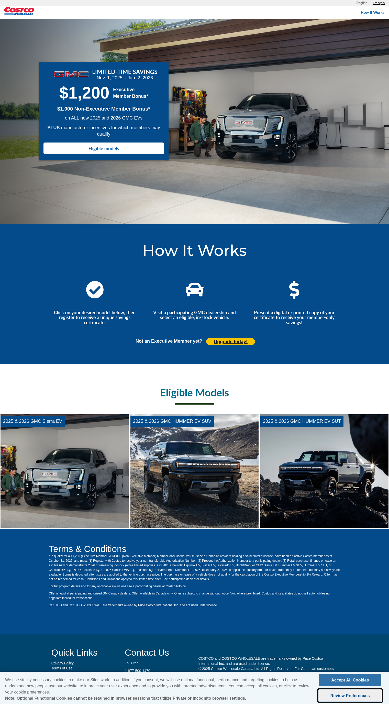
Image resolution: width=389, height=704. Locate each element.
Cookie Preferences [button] (67, 673)
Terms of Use (61, 668)
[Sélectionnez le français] (378, 3)
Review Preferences (350, 698)
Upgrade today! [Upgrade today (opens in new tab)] (231, 341)
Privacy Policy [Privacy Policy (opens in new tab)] (62, 663)
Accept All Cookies (350, 682)
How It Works (372, 12)
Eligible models (103, 148)
